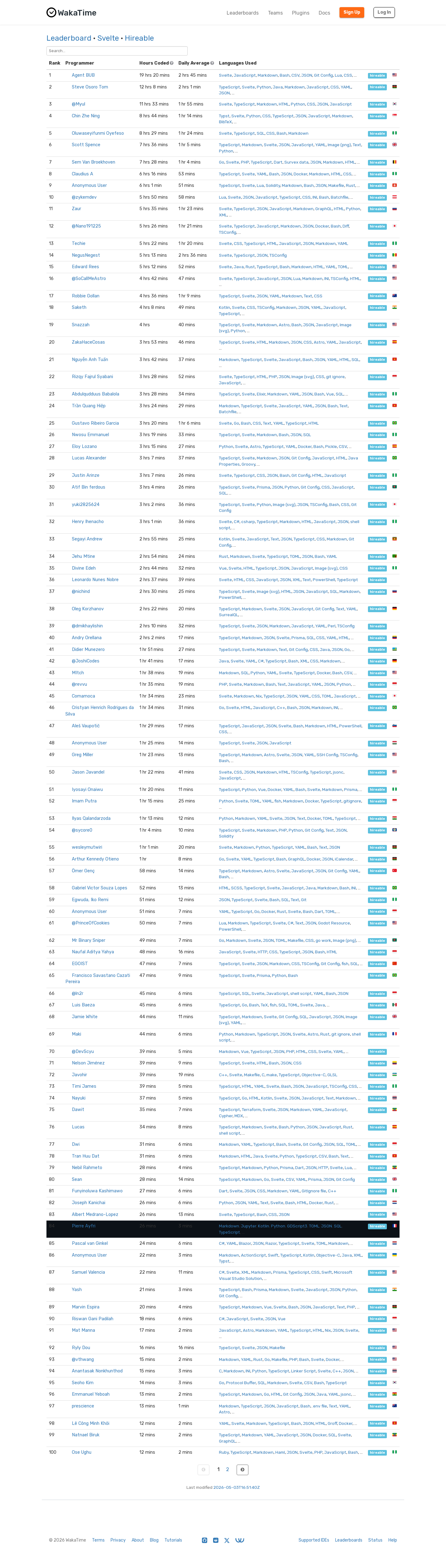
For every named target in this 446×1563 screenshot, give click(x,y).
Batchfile (339, 197)
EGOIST (80, 963)
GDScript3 (297, 1225)
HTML (284, 104)
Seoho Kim (83, 1382)
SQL (261, 133)
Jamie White (85, 1016)
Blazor (245, 1243)
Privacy (118, 1540)
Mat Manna (83, 1330)
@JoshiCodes (85, 661)
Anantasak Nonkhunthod (97, 1371)
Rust (350, 185)
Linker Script (303, 1370)
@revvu (79, 684)
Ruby (224, 1452)
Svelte (108, 38)
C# (236, 521)
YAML (346, 86)
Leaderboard (68, 38)
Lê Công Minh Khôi (90, 1423)
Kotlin (224, 307)
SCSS (236, 887)
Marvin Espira (85, 1307)
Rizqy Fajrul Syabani (92, 376)
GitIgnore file (314, 1190)
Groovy (248, 464)
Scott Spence (86, 144)
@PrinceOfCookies (91, 923)
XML (223, 214)
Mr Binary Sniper (88, 940)
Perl (331, 625)
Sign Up (351, 12)
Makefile (336, 185)
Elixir (261, 393)
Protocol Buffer (241, 1382)
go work (323, 940)
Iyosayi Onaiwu (87, 789)
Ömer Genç (83, 871)
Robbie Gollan (85, 296)
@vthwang (83, 1359)
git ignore (335, 376)
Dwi (76, 1144)
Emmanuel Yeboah (91, 1394)
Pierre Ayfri (83, 1226)
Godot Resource (334, 922)
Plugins (300, 13)
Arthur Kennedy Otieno (95, 859)
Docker (300, 173)
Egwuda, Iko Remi (90, 899)
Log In (384, 12)
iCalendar (344, 858)
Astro (284, 324)
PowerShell (324, 579)
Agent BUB (83, 75)
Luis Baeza (83, 1005)
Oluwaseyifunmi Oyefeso (98, 133)
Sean (77, 1179)
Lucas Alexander (89, 458)
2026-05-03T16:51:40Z (236, 1487)
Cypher (226, 1115)
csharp (248, 521)
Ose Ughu (81, 1452)
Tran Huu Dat (85, 1156)
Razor (271, 1243)
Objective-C (314, 1074)
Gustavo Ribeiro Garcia (95, 423)
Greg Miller (82, 754)
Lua (338, 75)
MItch (78, 672)
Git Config (323, 75)
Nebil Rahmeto (87, 1167)
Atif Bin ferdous (88, 487)
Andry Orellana (87, 637)
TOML (343, 266)
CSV (295, 75)
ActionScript (253, 1255)
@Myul (78, 104)
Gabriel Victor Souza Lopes (99, 888)
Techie (78, 243)
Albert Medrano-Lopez (95, 1214)
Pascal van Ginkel (90, 1243)
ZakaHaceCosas (88, 342)
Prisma (263, 487)
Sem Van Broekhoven (93, 162)
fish (277, 800)
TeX (264, 1004)
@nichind (81, 591)
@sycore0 (82, 830)
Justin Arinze (85, 475)
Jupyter (248, 1225)
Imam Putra (84, 801)
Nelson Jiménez (88, 1063)
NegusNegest (86, 255)
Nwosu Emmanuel (90, 434)
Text (357, 144)
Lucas (78, 1127)
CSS (348, 75)
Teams (275, 13)
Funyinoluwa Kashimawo (97, 1191)
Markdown (268, 75)
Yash (77, 1289)
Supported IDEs (314, 1540)
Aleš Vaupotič (86, 726)
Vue (330, 393)
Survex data (296, 162)
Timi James (84, 1086)
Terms (98, 1540)
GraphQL (323, 208)
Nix (259, 695)
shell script (301, 993)
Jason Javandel (88, 772)
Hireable (139, 38)
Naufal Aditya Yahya (93, 952)
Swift (273, 1255)
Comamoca (83, 696)
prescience (83, 1406)
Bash (285, 75)
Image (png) (339, 144)
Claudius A (82, 174)
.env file (319, 1405)
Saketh (79, 307)
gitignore (352, 800)
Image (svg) (302, 376)
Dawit (78, 1109)
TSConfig (227, 232)
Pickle (331, 446)
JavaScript (245, 75)
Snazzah (81, 325)
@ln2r (77, 993)
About (138, 1540)
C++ (281, 707)
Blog (154, 1540)
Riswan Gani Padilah (92, 1318)
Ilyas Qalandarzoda (91, 818)
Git (304, 899)
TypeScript (229, 86)
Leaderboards (243, 13)
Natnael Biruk (85, 1435)
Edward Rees (85, 266)
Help (392, 1540)
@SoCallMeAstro (89, 278)
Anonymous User (89, 185)
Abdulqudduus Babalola (95, 394)
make (271, 1074)
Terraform (251, 1109)
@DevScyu (83, 1051)
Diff (346, 226)
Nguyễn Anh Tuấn (90, 359)
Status (375, 1540)
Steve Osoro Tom (90, 87)
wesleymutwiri (87, 847)
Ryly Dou (81, 1347)
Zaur (76, 208)
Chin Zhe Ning (86, 116)
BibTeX (225, 121)
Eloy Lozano (84, 446)
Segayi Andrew (87, 539)
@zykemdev (84, 197)
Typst (224, 115)
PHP (245, 162)
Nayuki (78, 1098)
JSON (306, 75)
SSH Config (327, 754)
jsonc (338, 772)
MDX (238, 1115)
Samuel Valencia (88, 1272)
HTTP (262, 951)
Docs (324, 13)
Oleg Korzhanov (88, 609)
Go (221, 162)
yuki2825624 (85, 504)
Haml (280, 1452)
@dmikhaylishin (87, 626)
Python (264, 86)
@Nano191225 (86, 226)
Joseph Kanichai (88, 1202)
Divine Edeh (84, 568)
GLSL (332, 1074)
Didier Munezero (88, 649)
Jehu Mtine (83, 556)
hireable (377, 76)
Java (278, 86)
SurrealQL (228, 614)
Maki (76, 1034)
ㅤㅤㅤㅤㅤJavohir (79, 1074)
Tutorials (173, 1540)
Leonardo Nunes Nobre (95, 579)
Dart (278, 162)
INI (315, 197)
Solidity (273, 185)
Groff (332, 1423)
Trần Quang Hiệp (89, 406)
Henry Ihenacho (88, 521)
